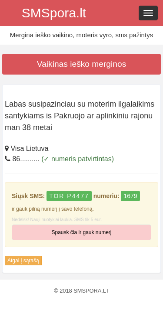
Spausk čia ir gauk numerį (81, 232)
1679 (130, 195)
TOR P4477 (69, 195)
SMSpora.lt (54, 13)
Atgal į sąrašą (23, 261)
